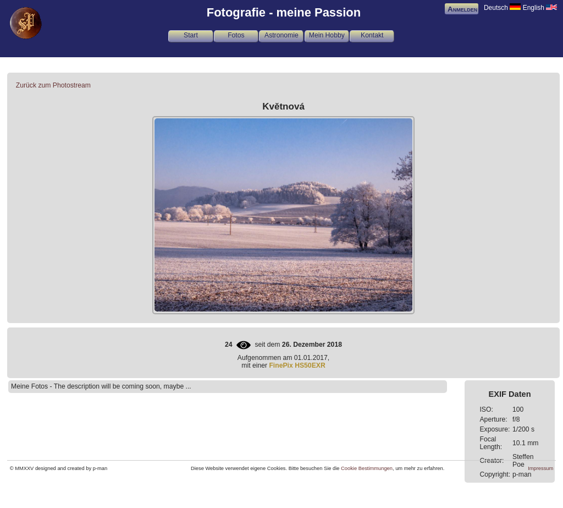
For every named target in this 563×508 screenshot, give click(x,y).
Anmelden (462, 9)
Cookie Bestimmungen (367, 468)
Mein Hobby (327, 35)
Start (191, 35)
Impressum (540, 468)
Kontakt (372, 35)
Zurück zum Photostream (53, 85)
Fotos (236, 35)
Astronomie (281, 35)
